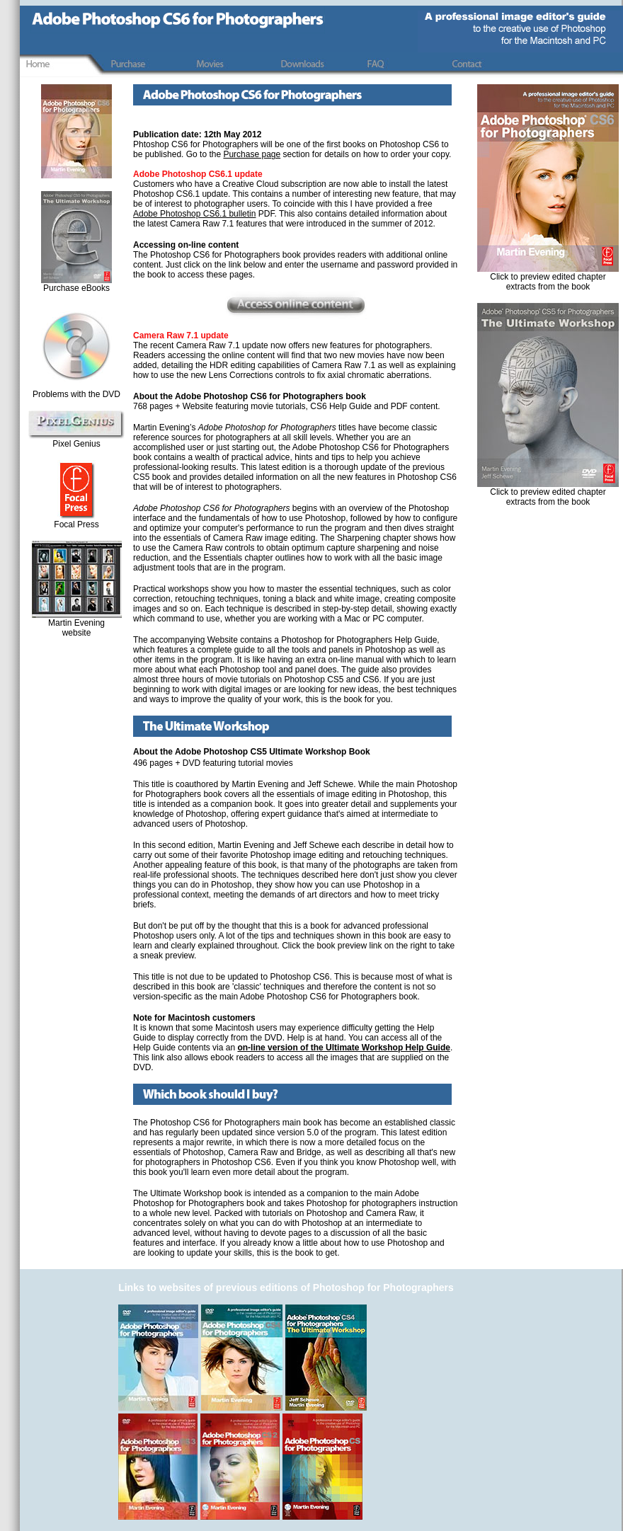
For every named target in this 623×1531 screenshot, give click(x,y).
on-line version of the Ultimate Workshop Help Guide (343, 1048)
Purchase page (251, 154)
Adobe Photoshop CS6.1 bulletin (194, 214)
